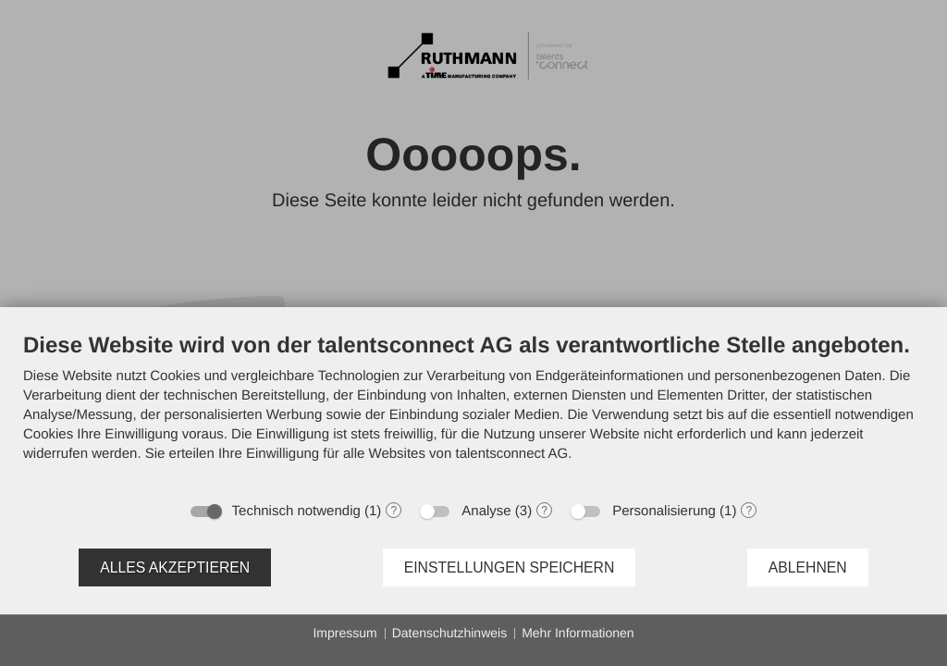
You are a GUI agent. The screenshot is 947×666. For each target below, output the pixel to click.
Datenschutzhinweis (450, 632)
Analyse (485, 511)
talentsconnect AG (511, 454)
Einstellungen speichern (509, 567)
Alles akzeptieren (175, 567)
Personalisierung (664, 511)
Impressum (344, 632)
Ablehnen (808, 567)
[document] (473, 411)
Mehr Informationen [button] (577, 632)
